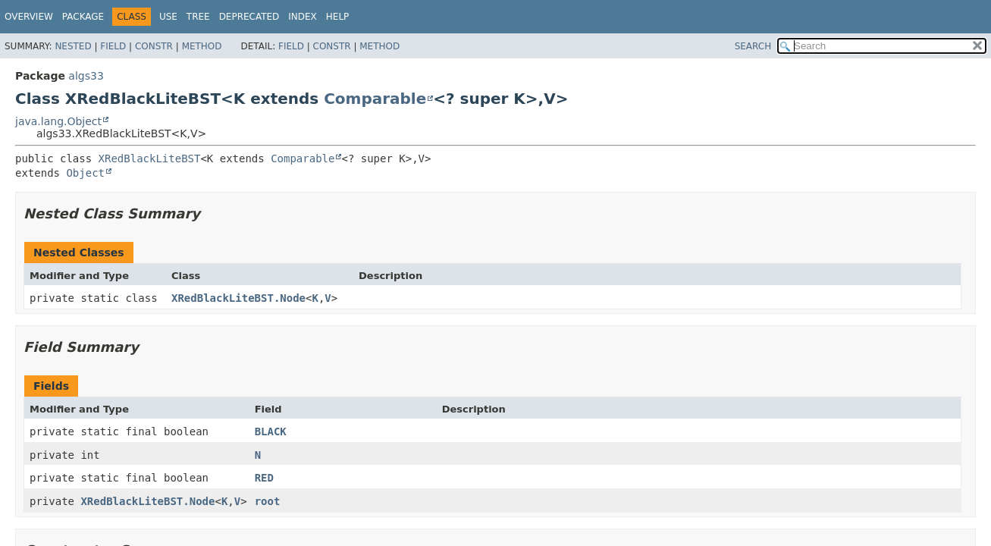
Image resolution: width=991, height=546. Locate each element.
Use (168, 16)
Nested (73, 46)
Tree (198, 16)
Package (83, 16)
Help (338, 16)
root (268, 501)
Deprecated (249, 16)
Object (85, 173)
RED (264, 478)
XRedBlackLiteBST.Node (238, 298)
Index (302, 16)
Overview (29, 16)
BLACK (271, 431)
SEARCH (753, 46)
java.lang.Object (58, 121)
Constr (154, 46)
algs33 (85, 76)
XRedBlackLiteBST (150, 158)
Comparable (375, 98)
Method (202, 46)
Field (113, 46)
